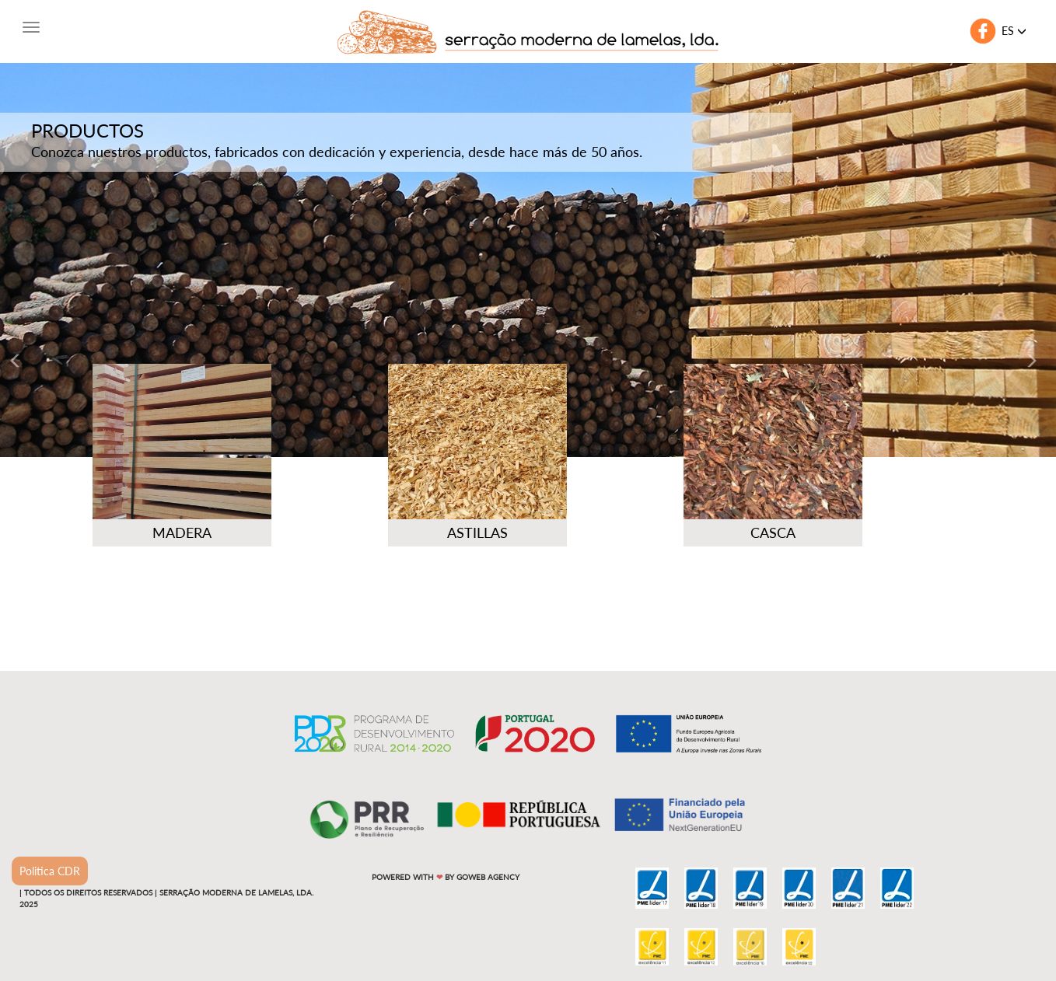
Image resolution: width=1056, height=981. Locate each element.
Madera (182, 532)
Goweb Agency (487, 877)
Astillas (477, 532)
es (1014, 30)
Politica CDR (49, 871)
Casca (772, 532)
